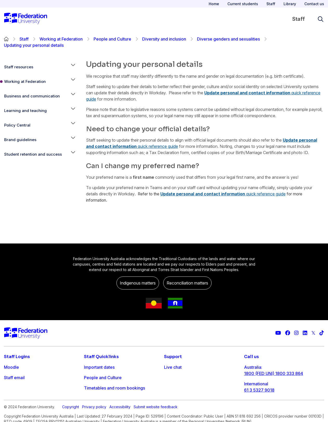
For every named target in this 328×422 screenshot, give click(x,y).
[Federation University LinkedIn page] (305, 333)
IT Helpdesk (96, 398)
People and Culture (112, 39)
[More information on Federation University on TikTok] (321, 333)
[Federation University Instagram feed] (296, 333)
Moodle (11, 367)
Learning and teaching (25, 110)
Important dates (99, 367)
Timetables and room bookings (114, 388)
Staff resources (18, 66)
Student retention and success (33, 154)
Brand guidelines (20, 139)
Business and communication (32, 96)
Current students (242, 4)
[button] (73, 67)
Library (290, 4)
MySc (9, 408)
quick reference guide (157, 146)
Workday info (97, 408)
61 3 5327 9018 (259, 390)
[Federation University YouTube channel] (278, 333)
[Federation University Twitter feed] (313, 333)
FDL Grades (15, 388)
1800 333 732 (258, 406)
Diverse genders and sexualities (228, 39)
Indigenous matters (138, 283)
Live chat (173, 367)
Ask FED (172, 388)
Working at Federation (61, 39)
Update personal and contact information (247, 92)
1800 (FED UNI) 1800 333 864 (273, 373)
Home (214, 4)
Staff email (14, 377)
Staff (270, 4)
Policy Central (17, 125)
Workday (13, 398)
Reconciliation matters (187, 283)
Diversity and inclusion (164, 39)
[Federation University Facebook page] (287, 333)
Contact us (314, 4)
